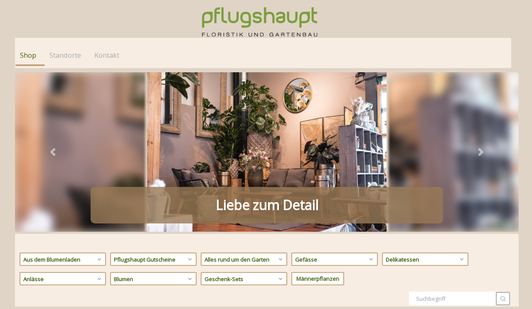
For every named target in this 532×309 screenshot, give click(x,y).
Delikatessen (426, 97)
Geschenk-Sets (244, 117)
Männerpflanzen (317, 117)
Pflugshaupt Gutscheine (154, 97)
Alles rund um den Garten (244, 97)
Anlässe (63, 117)
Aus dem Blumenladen (63, 97)
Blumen (154, 117)
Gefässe (335, 97)
